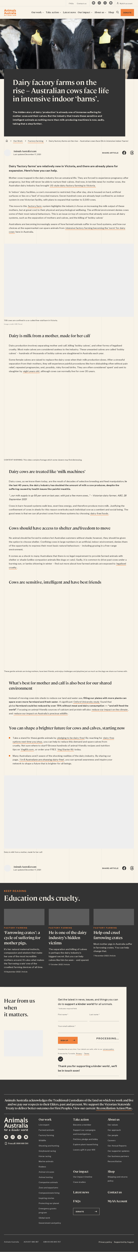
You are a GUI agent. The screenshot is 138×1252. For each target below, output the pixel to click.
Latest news (69, 12)
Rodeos (42, 1166)
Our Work (18, 140)
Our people (113, 1135)
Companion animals (48, 1182)
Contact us (81, 3)
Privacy (79, 1053)
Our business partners (118, 1156)
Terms (86, 1053)
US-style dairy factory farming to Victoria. (73, 185)
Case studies (79, 1182)
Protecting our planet (49, 1203)
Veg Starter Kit (65, 749)
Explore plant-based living (85, 1144)
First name (68, 1014)
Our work (37, 12)
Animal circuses (46, 1171)
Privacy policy (105, 1241)
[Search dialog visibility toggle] (117, 12)
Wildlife (42, 1140)
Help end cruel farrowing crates (108, 935)
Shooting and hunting (49, 1145)
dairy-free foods (99, 513)
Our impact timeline (82, 1176)
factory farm (35, 205)
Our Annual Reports (117, 1145)
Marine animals (46, 1161)
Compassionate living (49, 1192)
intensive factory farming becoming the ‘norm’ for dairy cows (67, 229)
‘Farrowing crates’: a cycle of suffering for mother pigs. (22, 937)
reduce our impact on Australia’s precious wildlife (40, 713)
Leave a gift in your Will (84, 1149)
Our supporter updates (118, 1150)
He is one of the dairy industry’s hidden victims (68, 937)
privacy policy (108, 1049)
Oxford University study (87, 701)
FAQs (71, 3)
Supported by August (124, 1241)
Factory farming (35, 140)
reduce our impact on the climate (110, 709)
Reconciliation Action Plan (113, 1108)
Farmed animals (46, 1129)
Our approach (114, 1129)
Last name (99, 1014)
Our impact (85, 12)
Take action (53, 12)
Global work (44, 1217)
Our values (113, 1124)
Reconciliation (115, 1161)
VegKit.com (27, 749)
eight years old (31, 371)
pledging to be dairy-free (70, 737)
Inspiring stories (46, 1198)
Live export (44, 1124)
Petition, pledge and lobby (85, 1139)
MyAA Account (117, 1201)
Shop (111, 12)
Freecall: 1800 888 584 (16, 1143)
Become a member (82, 1124)
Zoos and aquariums (48, 1187)
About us (100, 12)
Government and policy (50, 1222)
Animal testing (46, 1177)
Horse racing (45, 1156)
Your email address (72, 1026)
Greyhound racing (47, 1150)
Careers (112, 1140)
